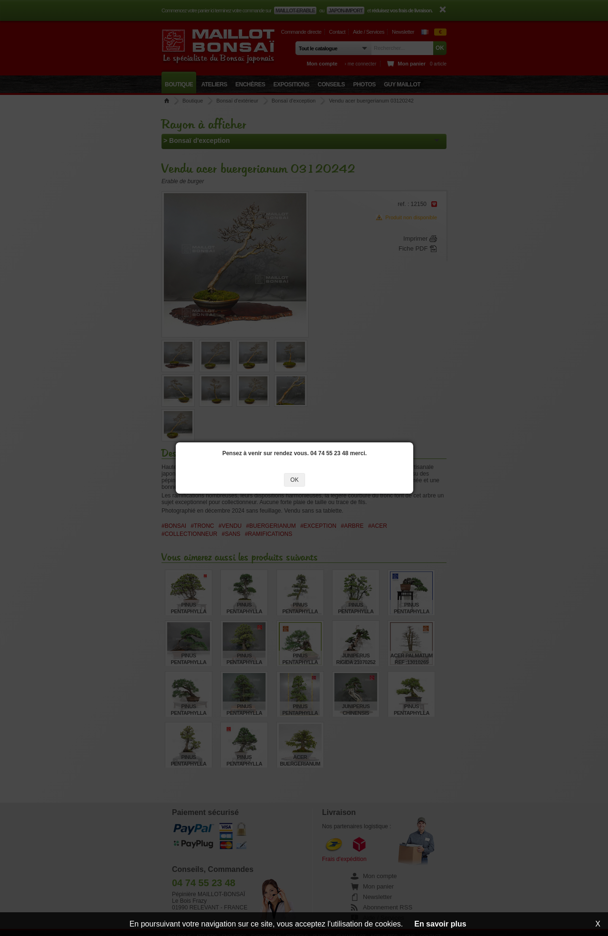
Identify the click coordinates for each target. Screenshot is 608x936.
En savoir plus (440, 924)
